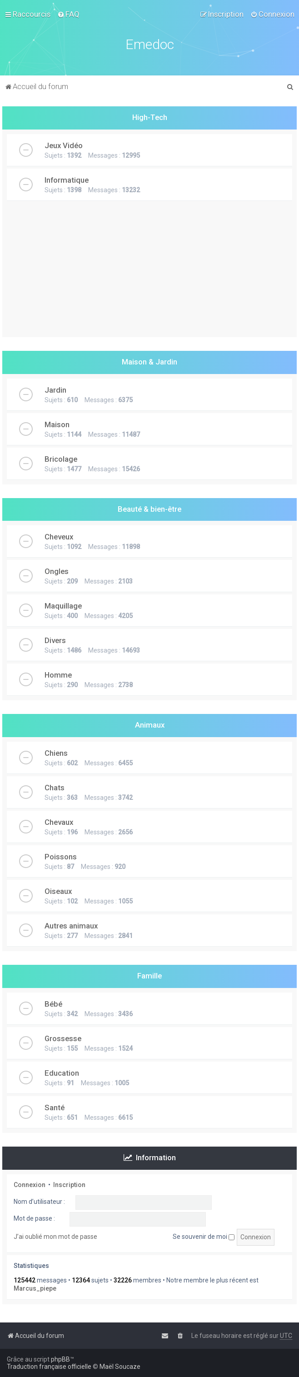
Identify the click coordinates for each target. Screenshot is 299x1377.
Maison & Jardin (149, 361)
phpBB (60, 1359)
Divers (55, 640)
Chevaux (59, 822)
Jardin (55, 389)
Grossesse (63, 1038)
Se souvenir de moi (203, 1236)
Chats (55, 787)
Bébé (53, 1003)
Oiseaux (58, 891)
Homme (58, 674)
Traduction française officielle (49, 1366)
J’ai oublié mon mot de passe (55, 1236)
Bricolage (61, 459)
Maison (57, 424)
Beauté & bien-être (149, 509)
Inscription (69, 1184)
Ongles (57, 571)
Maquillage (63, 605)
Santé (55, 1107)
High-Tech (149, 117)
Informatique (67, 180)
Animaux (149, 724)
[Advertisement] (149, 273)
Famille (149, 975)
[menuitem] (68, 14)
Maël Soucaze (120, 1366)
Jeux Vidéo (64, 145)
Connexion (29, 1184)
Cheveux (59, 536)
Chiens (56, 753)
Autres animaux (71, 925)
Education (62, 1073)
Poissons (61, 856)
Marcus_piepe (35, 1288)
